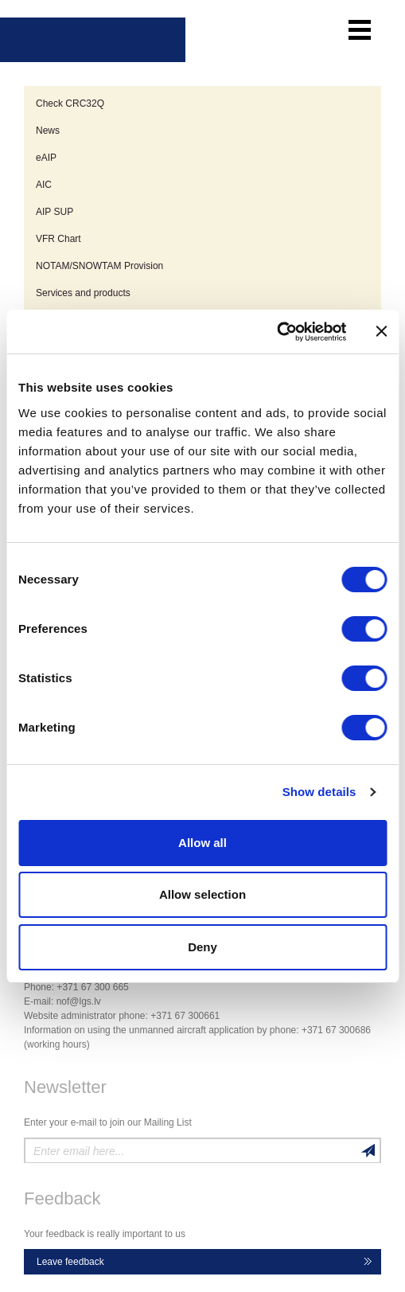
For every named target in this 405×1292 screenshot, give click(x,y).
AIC (44, 184)
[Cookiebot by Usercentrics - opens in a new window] (276, 332)
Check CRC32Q (70, 103)
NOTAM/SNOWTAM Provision (99, 265)
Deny (202, 947)
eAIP (46, 157)
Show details (319, 791)
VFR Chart (58, 238)
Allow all (202, 842)
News (48, 130)
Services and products (83, 293)
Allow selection (202, 894)
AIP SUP (54, 211)
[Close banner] (381, 331)
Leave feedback (70, 1261)
